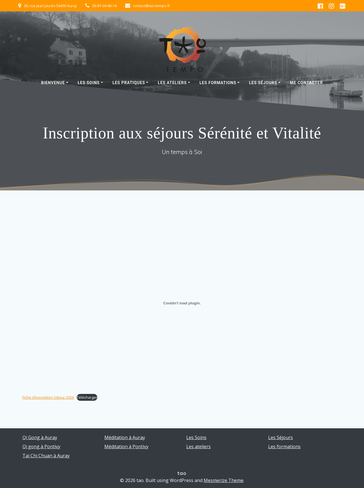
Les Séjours (263, 82)
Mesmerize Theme (223, 480)
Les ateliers (172, 82)
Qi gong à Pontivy (41, 446)
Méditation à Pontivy (126, 446)
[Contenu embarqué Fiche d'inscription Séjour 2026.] (182, 303)
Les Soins (89, 82)
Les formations (217, 82)
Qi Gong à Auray (39, 437)
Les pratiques (128, 82)
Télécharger (87, 397)
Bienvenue (53, 82)
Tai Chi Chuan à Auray (46, 455)
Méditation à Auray (124, 437)
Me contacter (306, 82)
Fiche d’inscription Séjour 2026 (48, 397)
